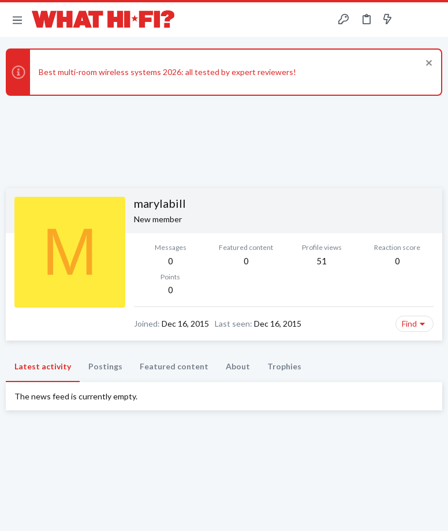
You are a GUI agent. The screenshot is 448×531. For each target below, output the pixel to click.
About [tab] (238, 366)
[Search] (432, 20)
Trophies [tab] (284, 366)
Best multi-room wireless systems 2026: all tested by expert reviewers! (167, 72)
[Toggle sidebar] (410, 19)
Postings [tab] (105, 366)
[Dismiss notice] (427, 64)
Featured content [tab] (174, 366)
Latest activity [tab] (42, 366)
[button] (17, 19)
